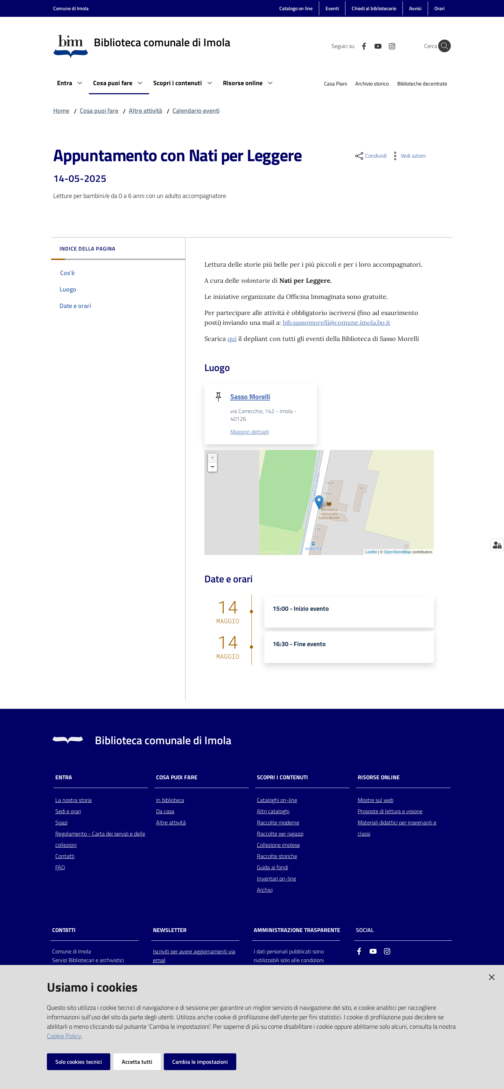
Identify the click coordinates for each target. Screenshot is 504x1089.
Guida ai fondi (272, 867)
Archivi (265, 890)
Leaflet (371, 552)
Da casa (165, 811)
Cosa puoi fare (99, 110)
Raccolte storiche (277, 856)
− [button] (213, 467)
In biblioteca (170, 800)
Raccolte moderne (278, 823)
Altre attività (145, 110)
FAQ (60, 867)
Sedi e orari (68, 811)
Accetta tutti (137, 1061)
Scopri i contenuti (282, 778)
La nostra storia (73, 800)
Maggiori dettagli (249, 432)
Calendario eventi (196, 110)
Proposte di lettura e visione (390, 811)
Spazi (61, 823)
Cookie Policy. (64, 1036)
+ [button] (213, 458)
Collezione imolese (278, 845)
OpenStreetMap (397, 552)
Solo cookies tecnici (78, 1061)
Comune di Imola (71, 8)
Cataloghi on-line (277, 800)
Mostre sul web (375, 800)
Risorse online (379, 778)
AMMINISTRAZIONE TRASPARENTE (297, 930)
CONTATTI (64, 930)
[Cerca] (442, 45)
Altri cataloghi (273, 811)
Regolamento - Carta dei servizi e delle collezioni (100, 839)
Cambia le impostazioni (200, 1061)
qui (232, 339)
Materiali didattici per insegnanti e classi (397, 828)
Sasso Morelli (250, 396)
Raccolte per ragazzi (280, 834)
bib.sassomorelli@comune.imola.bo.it (336, 323)
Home (61, 110)
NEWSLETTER (170, 930)
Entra (63, 778)
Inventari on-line (276, 879)
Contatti (65, 856)
